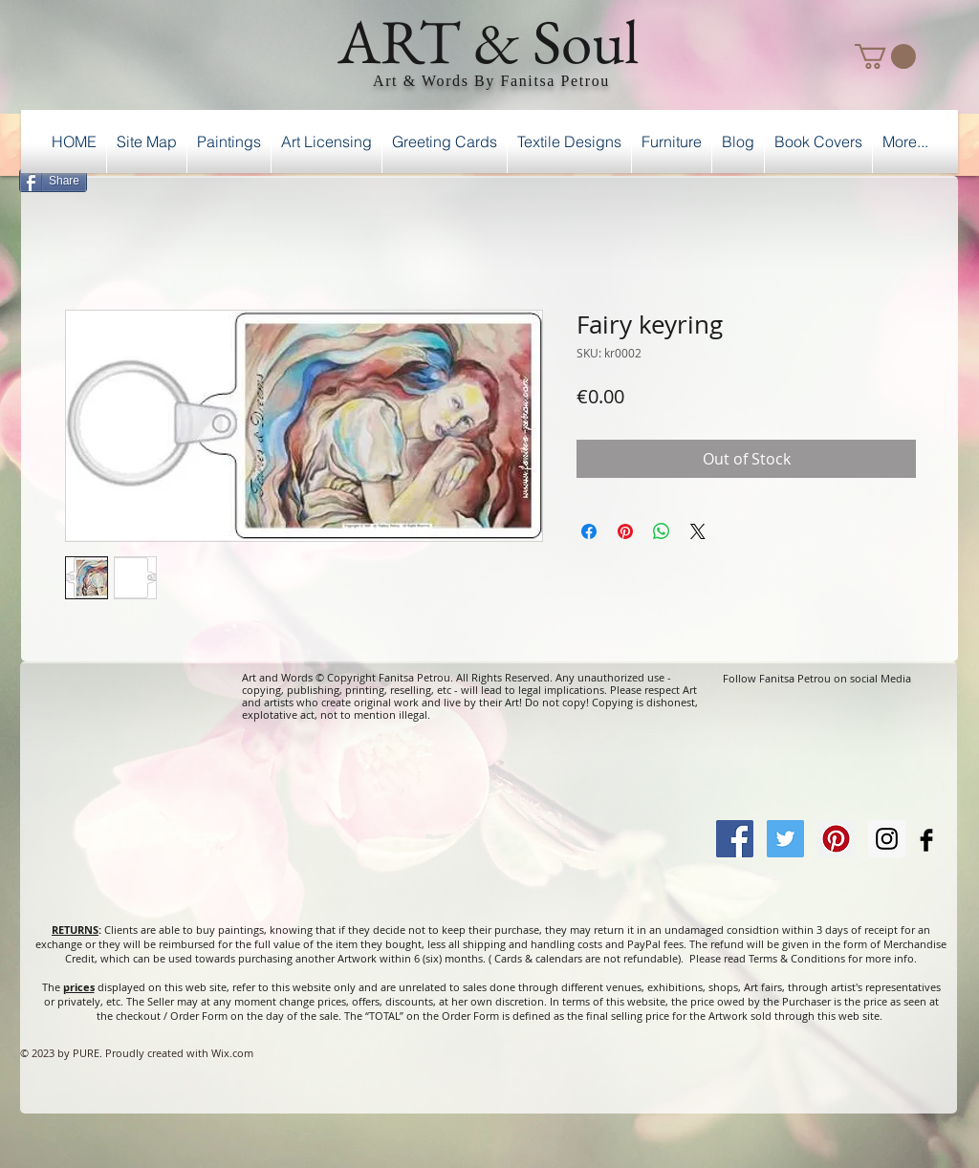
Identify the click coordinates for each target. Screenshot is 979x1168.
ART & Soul (488, 41)
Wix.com (232, 1053)
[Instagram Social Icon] (886, 838)
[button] (885, 56)
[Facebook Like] (909, 177)
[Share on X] (697, 531)
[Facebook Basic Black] (926, 840)
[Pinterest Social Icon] (836, 838)
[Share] (53, 180)
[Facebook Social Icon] (734, 838)
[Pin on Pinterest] (625, 531)
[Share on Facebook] (588, 531)
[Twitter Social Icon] (785, 838)
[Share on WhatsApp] (661, 531)
